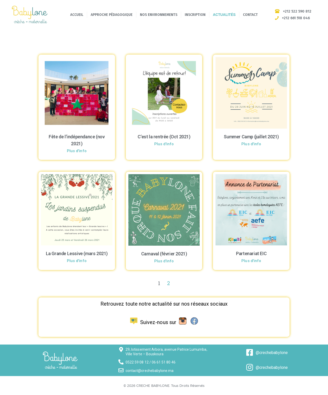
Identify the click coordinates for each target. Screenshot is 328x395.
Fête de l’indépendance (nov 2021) (77, 140)
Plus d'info (77, 151)
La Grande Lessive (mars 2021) (77, 253)
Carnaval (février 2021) (164, 253)
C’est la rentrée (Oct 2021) (164, 136)
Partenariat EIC (251, 253)
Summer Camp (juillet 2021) (251, 136)
